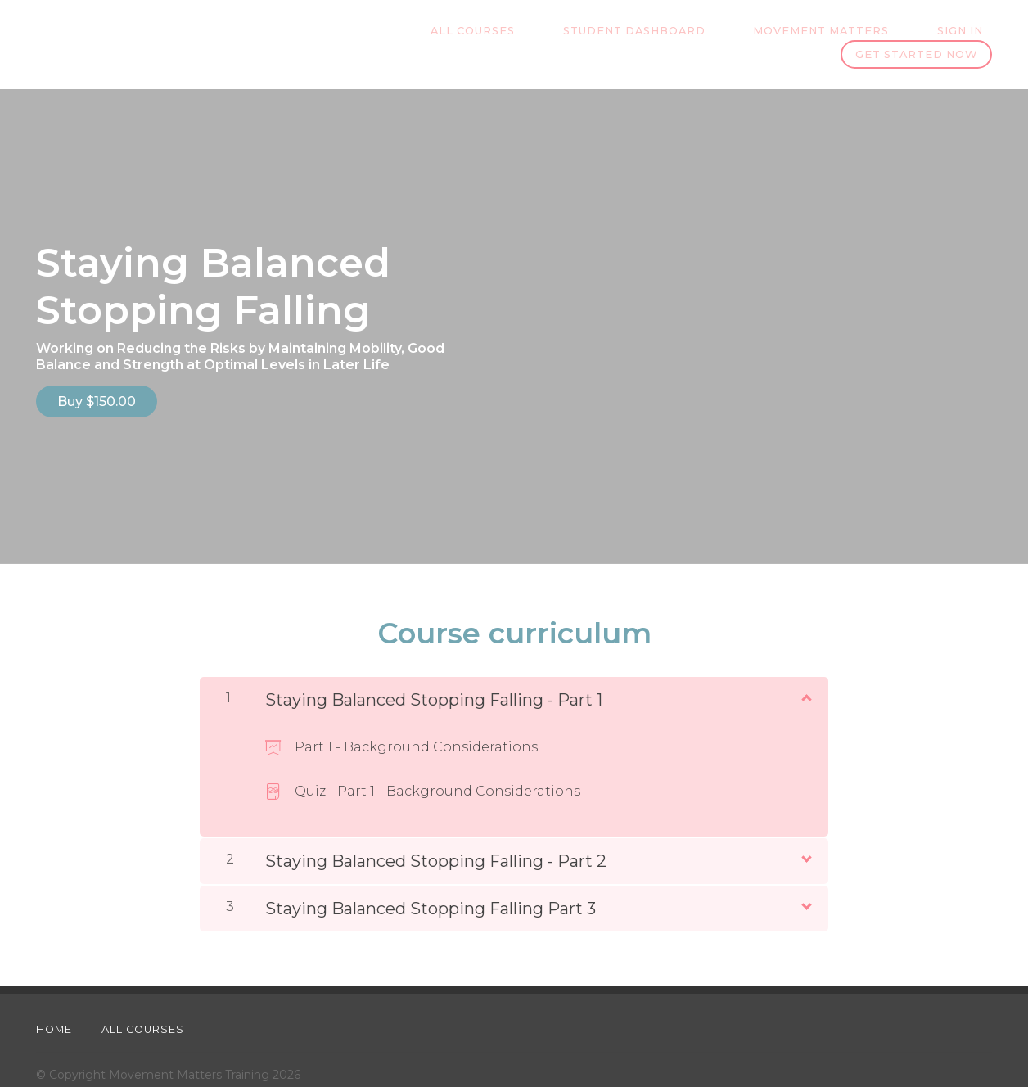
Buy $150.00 (96, 382)
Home (54, 1001)
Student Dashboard (499, 35)
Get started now (916, 35)
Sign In (788, 35)
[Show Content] (805, 668)
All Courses (356, 35)
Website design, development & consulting (159, 1065)
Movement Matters (668, 35)
